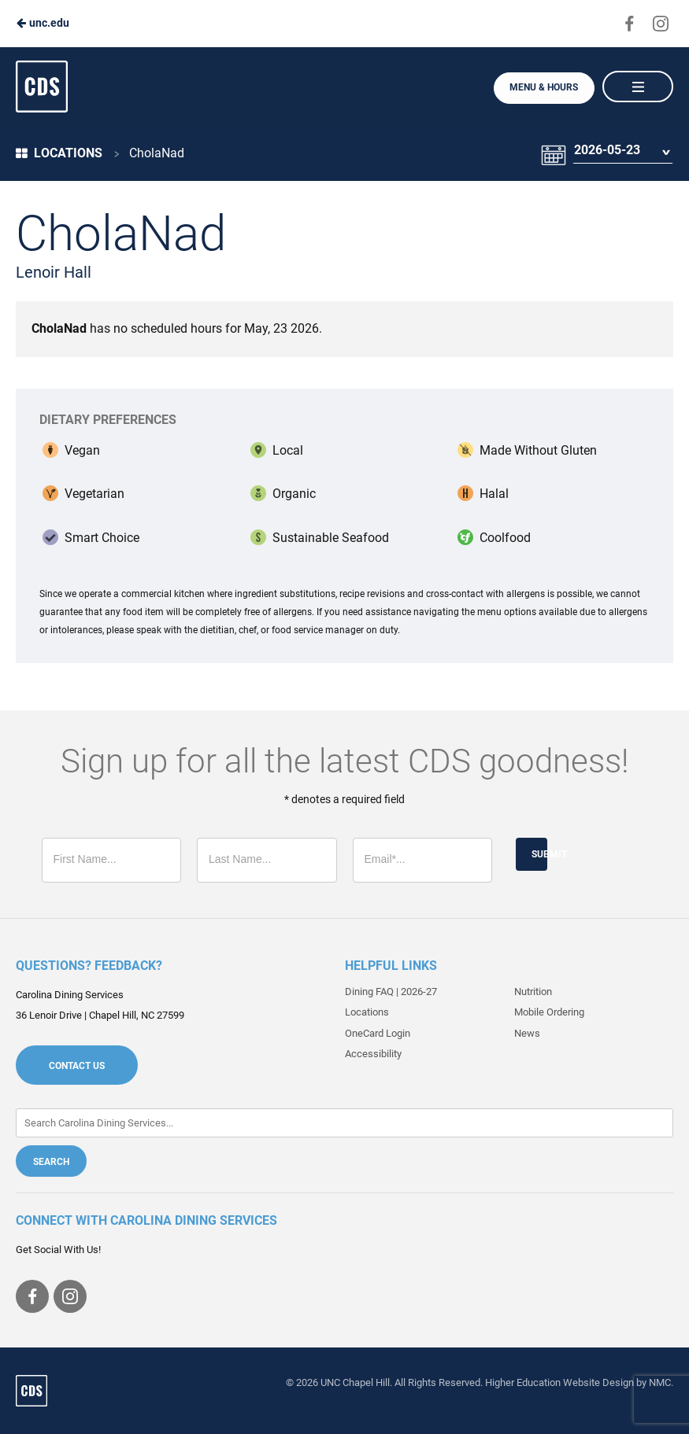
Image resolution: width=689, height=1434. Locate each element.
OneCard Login (377, 1033)
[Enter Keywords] (344, 1122)
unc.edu (42, 23)
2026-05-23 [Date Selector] (606, 153)
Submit (539, 854)
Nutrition (533, 991)
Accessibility (373, 1054)
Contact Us (77, 1065)
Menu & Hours (543, 87)
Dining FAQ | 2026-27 (391, 991)
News (527, 1033)
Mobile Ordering (549, 1012)
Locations (59, 153)
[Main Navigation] (637, 86)
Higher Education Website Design (559, 1382)
